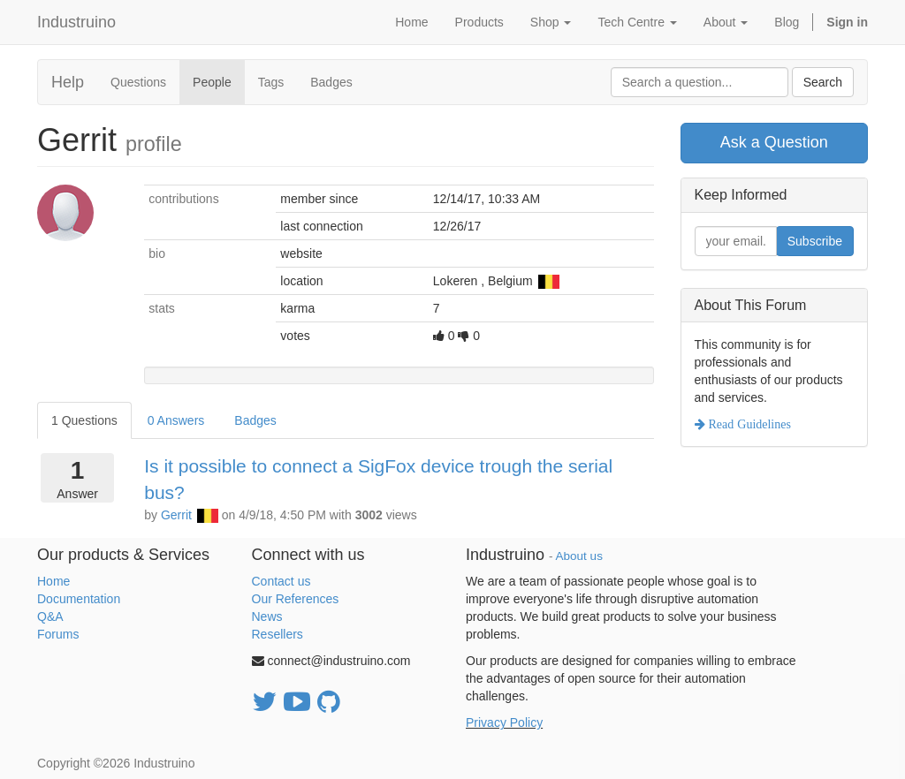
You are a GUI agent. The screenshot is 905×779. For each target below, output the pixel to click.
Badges (331, 82)
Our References (295, 599)
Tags (271, 82)
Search (822, 82)
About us (579, 556)
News (267, 616)
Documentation (78, 599)
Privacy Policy (504, 722)
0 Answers (176, 420)
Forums (58, 634)
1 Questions (84, 420)
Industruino (76, 22)
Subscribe (814, 241)
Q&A (50, 616)
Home (53, 581)
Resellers (277, 634)
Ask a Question (774, 142)
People (212, 82)
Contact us (281, 581)
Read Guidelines (748, 424)
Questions (138, 82)
